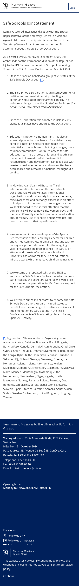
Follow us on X (14, 535)
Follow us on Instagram (19, 540)
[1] (41, 79)
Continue (8, 576)
